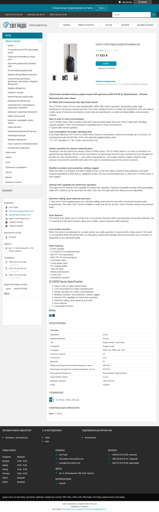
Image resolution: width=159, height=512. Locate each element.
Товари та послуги (86, 25)
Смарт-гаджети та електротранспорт (23, 144)
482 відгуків (127, 2)
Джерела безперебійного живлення (22, 75)
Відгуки (8, 177)
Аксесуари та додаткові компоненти (22, 112)
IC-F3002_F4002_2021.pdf (67, 400)
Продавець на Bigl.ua (79, 506)
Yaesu (101, 8)
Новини (8, 157)
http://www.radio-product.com (21, 211)
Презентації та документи (16, 167)
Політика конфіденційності (96, 509)
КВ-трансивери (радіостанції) (20, 70)
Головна (66, 25)
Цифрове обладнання (16, 88)
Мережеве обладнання (17, 140)
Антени (10, 45)
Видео (52, 310)
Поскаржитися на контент (72, 509)
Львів (47, 438)
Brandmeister (90, 438)
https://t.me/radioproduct (19, 218)
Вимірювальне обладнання (19, 101)
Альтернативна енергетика (19, 148)
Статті (7, 162)
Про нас (108, 25)
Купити (106, 64)
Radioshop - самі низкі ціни (16, 438)
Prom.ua (93, 504)
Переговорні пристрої (16, 135)
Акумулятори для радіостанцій (20, 97)
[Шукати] (154, 14)
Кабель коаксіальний (16, 116)
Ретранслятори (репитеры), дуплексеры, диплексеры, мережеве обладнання (23, 81)
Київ (47, 441)
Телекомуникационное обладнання (22, 131)
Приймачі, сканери (15, 92)
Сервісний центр (14, 127)
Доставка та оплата (145, 25)
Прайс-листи (10, 152)
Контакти (125, 25)
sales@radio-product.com (20, 215)
